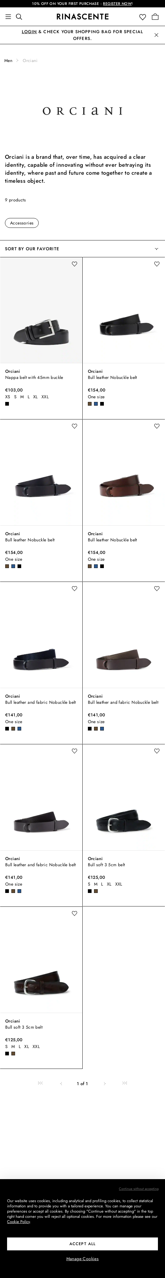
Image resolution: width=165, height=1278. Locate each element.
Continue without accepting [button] (139, 1188)
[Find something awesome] (21, 16)
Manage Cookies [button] (82, 1259)
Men (8, 60)
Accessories (21, 223)
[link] (40, 1083)
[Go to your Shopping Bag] (155, 16)
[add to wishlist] (74, 264)
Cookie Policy (18, 1222)
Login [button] (29, 32)
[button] (144, 17)
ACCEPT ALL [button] (82, 1244)
